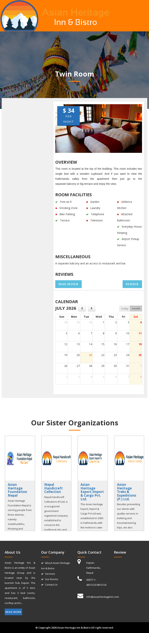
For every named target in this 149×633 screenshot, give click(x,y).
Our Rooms (51, 579)
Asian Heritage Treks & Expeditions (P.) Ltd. (126, 491)
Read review (68, 284)
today (124, 308)
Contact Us (51, 584)
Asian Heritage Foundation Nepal (17, 490)
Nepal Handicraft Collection (53, 488)
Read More (13, 612)
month (136, 308)
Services (50, 573)
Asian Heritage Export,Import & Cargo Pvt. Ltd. (92, 491)
